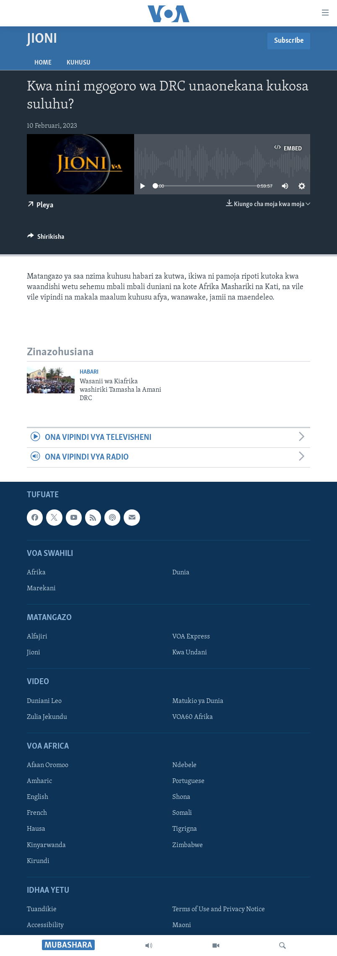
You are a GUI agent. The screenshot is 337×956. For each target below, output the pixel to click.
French (37, 813)
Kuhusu (79, 62)
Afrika (36, 572)
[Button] (45, 239)
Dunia (180, 572)
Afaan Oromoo (47, 765)
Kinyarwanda (46, 845)
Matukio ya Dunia (197, 701)
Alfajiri (37, 637)
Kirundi (38, 861)
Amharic (39, 781)
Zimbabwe (187, 845)
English (37, 797)
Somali (182, 813)
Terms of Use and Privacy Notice (218, 909)
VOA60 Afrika (192, 717)
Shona (181, 797)
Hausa (36, 829)
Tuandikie (42, 909)
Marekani (41, 588)
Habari (89, 372)
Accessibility (45, 925)
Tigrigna (184, 829)
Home (43, 62)
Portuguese (188, 781)
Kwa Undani (189, 653)
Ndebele (184, 765)
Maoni (181, 925)
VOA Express (191, 637)
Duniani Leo (44, 701)
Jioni (33, 653)
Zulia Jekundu (47, 717)
